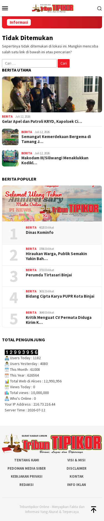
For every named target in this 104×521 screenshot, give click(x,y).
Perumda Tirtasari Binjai (49, 275)
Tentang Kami (26, 460)
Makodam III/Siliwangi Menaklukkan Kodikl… (54, 160)
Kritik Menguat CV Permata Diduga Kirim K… (59, 320)
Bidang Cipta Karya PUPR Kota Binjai (60, 296)
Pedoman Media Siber (26, 468)
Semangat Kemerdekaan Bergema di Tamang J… (56, 139)
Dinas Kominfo (40, 232)
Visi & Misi (76, 460)
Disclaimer (77, 468)
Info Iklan (76, 484)
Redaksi (26, 484)
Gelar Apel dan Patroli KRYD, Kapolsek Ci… (42, 121)
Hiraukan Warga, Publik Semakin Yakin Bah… (56, 256)
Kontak (76, 476)
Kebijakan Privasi (26, 476)
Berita (7, 116)
